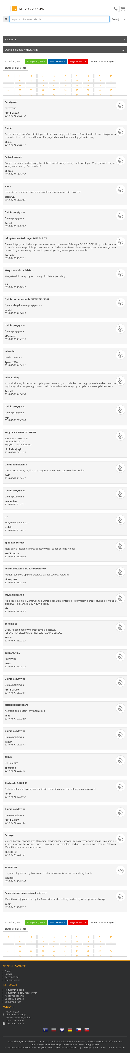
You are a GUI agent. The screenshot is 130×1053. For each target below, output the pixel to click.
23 (31, 85)
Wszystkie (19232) (13, 61)
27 (77, 85)
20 (111, 80)
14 (43, 80)
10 (111, 76)
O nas (8, 971)
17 (77, 80)
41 (8, 95)
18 (88, 80)
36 (65, 90)
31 (8, 90)
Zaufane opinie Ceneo (15, 67)
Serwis (8, 973)
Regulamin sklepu (14, 989)
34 (43, 90)
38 (88, 90)
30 (111, 85)
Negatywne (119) (78, 61)
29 (99, 85)
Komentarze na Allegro (102, 61)
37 (77, 90)
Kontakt (8, 1006)
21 (8, 85)
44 (43, 95)
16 (65, 80)
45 (54, 95)
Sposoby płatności (14, 998)
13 (31, 80)
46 (65, 95)
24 (43, 85)
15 (54, 80)
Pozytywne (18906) (36, 61)
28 (88, 85)
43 (31, 95)
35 (54, 90)
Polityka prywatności (95, 1047)
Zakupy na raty (13, 1001)
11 (8, 80)
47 (77, 95)
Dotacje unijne (12, 980)
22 (20, 85)
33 (31, 90)
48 (88, 95)
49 (99, 95)
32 (20, 90)
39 (99, 90)
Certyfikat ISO (12, 977)
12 (20, 80)
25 (54, 85)
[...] (59, 19)
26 (65, 85)
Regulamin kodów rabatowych (21, 992)
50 (111, 95)
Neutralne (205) (57, 61)
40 (111, 90)
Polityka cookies (117, 1047)
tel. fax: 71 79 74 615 (65, 1017)
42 (20, 95)
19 (99, 80)
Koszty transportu (14, 995)
